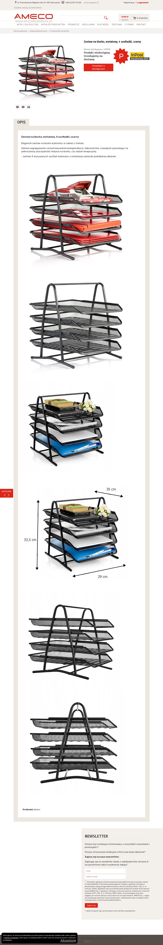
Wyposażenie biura (38, 31)
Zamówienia (36, 7)
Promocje (73, 24)
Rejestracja (129, 2)
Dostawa (117, 24)
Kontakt (141, 24)
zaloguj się (31, 24)
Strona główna (20, 31)
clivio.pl (87, 941)
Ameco (37, 809)
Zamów (124, 20)
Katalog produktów (53, 24)
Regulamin (88, 24)
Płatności (103, 24)
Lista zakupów (90, 2)
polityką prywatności (11, 938)
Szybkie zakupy (21, 7)
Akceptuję (68, 940)
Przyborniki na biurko (59, 31)
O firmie (129, 24)
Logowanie (143, 2)
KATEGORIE (7, 491)
